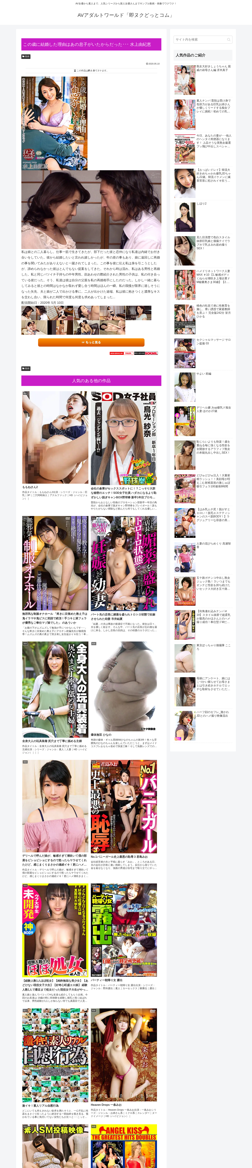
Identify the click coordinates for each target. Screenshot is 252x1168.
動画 (25, 56)
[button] (229, 40)
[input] (203, 40)
